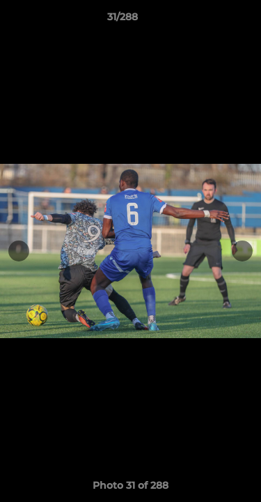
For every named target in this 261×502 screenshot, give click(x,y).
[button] (211, 20)
